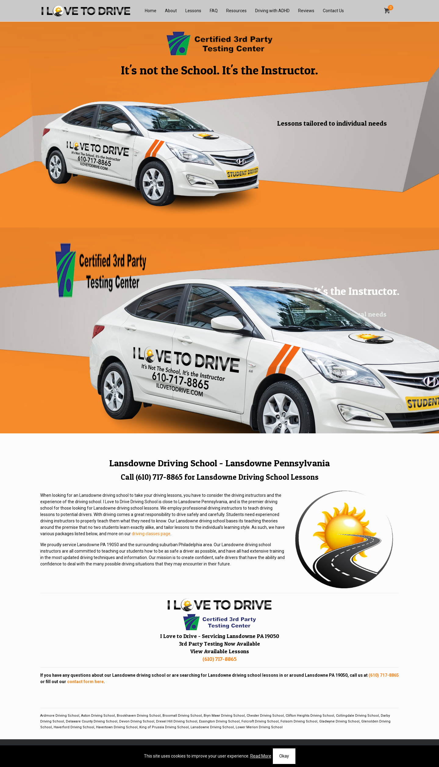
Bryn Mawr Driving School (224, 716)
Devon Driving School (136, 721)
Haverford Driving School (74, 727)
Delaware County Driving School (91, 721)
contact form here (85, 681)
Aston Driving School (98, 716)
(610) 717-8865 (159, 477)
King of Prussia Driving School (164, 727)
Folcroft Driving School (260, 721)
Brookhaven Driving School (139, 716)
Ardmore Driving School (59, 716)
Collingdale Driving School (357, 716)
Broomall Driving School (182, 716)
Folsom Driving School (298, 721)
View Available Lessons (219, 651)
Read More (260, 756)
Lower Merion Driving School (259, 727)
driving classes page (151, 533)
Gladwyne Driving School (339, 721)
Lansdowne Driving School (212, 727)
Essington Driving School (219, 721)
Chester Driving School (265, 716)
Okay (284, 756)
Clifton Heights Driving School (310, 716)
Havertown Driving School (116, 727)
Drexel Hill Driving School (176, 721)
